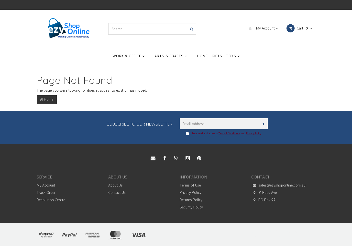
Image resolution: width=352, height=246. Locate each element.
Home (47, 99)
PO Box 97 (263, 199)
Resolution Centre (51, 200)
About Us (115, 185)
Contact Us (117, 192)
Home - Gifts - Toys (218, 56)
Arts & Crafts (170, 56)
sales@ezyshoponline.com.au (278, 185)
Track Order (46, 192)
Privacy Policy (253, 133)
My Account (262, 28)
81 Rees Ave (264, 192)
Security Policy (191, 207)
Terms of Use (190, 185)
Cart (299, 28)
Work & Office (128, 56)
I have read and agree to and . (224, 133)
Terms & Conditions (229, 133)
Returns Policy (191, 200)
